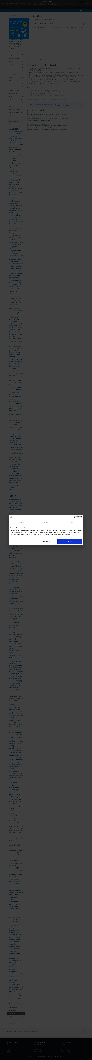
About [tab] (71, 522)
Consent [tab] (21, 522)
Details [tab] (46, 522)
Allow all (70, 541)
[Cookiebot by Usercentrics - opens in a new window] (74, 517)
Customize (46, 541)
